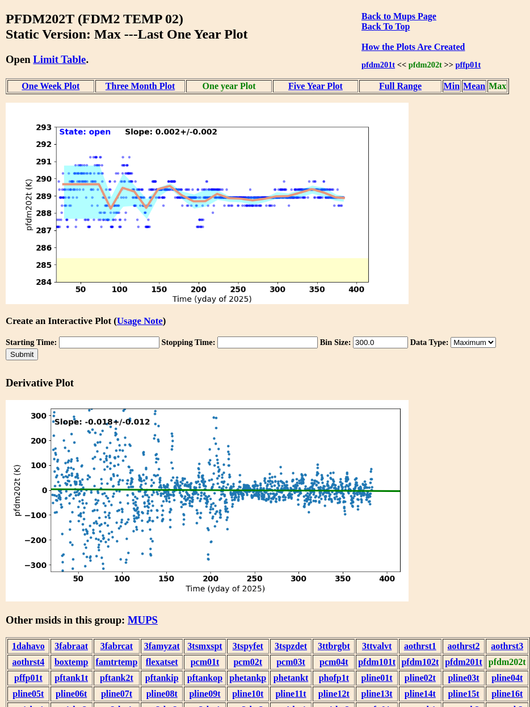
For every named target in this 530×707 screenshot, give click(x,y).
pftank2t (116, 678)
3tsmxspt (204, 646)
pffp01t (468, 64)
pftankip (162, 678)
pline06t (71, 693)
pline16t (507, 693)
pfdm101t (377, 662)
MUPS (143, 620)
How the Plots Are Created (413, 47)
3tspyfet (248, 646)
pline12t (334, 693)
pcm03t (290, 662)
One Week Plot (50, 86)
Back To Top (385, 26)
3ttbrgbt (334, 646)
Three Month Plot (140, 86)
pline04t (507, 678)
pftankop (204, 678)
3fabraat (71, 646)
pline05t (28, 693)
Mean (474, 86)
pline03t (463, 678)
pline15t (463, 693)
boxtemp (71, 662)
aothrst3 (507, 646)
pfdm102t (420, 662)
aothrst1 (420, 646)
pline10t (247, 693)
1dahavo (28, 646)
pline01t (377, 678)
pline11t (290, 693)
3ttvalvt (377, 646)
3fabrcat (116, 646)
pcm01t (205, 662)
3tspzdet (291, 646)
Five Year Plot (315, 86)
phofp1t (334, 678)
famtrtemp (117, 662)
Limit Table (59, 59)
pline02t (420, 678)
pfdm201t (378, 64)
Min (452, 86)
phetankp (247, 678)
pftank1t (71, 678)
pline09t (204, 693)
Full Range (400, 86)
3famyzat (162, 646)
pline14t (420, 693)
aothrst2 (464, 646)
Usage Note (140, 320)
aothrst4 (28, 662)
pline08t (162, 693)
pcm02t (247, 662)
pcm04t (333, 662)
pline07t (116, 693)
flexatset (162, 662)
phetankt (291, 678)
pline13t (377, 693)
